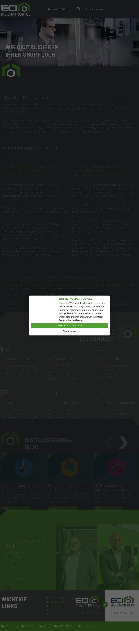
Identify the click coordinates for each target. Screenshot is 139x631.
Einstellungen (69, 331)
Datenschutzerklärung (71, 320)
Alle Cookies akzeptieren (69, 325)
